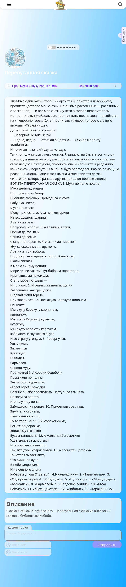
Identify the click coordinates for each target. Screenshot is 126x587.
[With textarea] (63, 535)
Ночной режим (67, 47)
